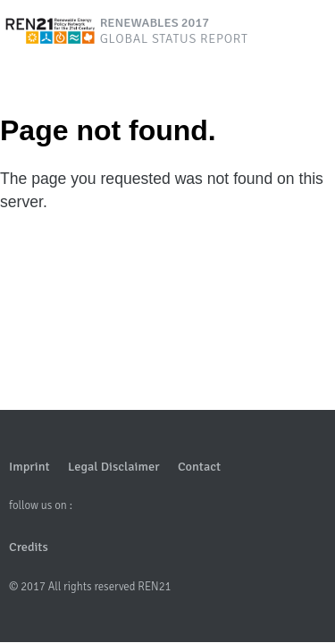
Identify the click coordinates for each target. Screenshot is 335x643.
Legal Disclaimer (113, 466)
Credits (28, 547)
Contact (199, 466)
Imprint (29, 466)
